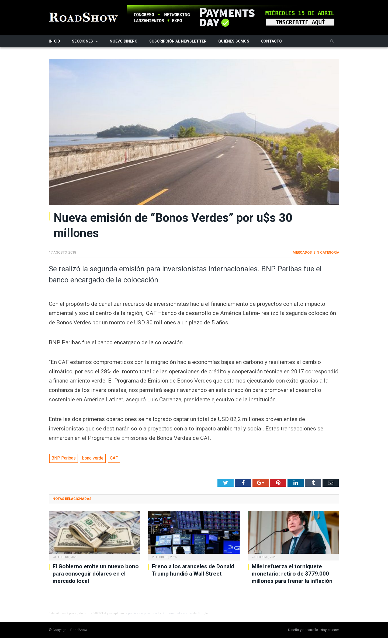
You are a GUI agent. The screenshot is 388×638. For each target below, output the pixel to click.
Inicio (54, 41)
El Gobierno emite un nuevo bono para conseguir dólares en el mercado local (96, 573)
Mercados (302, 252)
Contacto (271, 41)
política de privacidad (143, 613)
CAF (114, 458)
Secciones (82, 41)
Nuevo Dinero (123, 41)
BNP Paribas (63, 458)
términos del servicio (177, 613)
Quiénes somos (233, 41)
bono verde (92, 458)
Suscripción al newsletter (177, 41)
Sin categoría (326, 252)
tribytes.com (329, 630)
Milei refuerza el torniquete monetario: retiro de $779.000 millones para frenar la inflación (292, 573)
